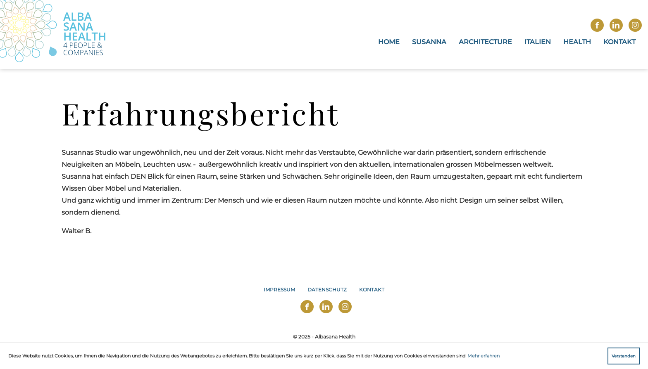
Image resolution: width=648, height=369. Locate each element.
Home (389, 42)
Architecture (485, 42)
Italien (537, 42)
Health (577, 42)
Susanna (429, 42)
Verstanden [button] (624, 355)
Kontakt (619, 42)
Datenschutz (327, 289)
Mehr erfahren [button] (483, 356)
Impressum (279, 289)
